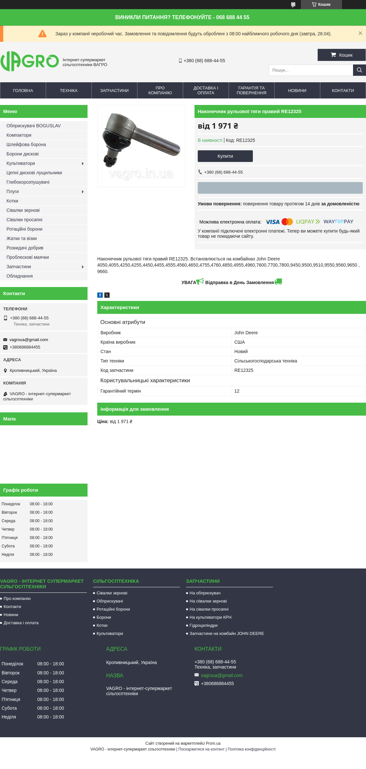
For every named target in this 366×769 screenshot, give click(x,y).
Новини (297, 90)
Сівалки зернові (23, 210)
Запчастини (114, 90)
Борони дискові (22, 153)
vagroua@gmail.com (28, 339)
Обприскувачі (110, 601)
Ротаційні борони (24, 229)
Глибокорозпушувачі (27, 182)
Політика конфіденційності (252, 749)
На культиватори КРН (210, 617)
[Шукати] (359, 70)
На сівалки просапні (209, 609)
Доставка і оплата (206, 90)
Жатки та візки (21, 238)
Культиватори (20, 163)
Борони (104, 617)
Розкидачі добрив (24, 247)
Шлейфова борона (26, 144)
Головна (23, 90)
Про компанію (160, 90)
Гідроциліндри (204, 625)
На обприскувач (205, 593)
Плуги (12, 191)
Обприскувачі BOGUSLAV (33, 125)
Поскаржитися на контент (201, 749)
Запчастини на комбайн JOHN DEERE (227, 633)
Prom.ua (213, 743)
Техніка (69, 90)
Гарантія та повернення (251, 90)
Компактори (18, 135)
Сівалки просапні (24, 219)
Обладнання (19, 276)
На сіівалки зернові (208, 601)
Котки (12, 200)
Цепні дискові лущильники (34, 172)
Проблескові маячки (27, 257)
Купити (225, 156)
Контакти (343, 90)
